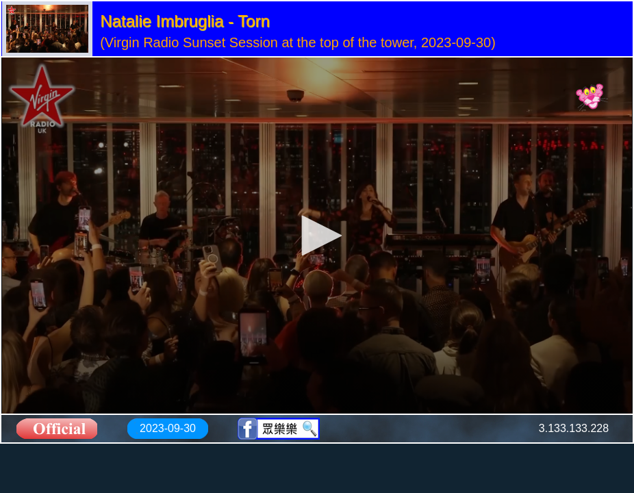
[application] (317, 236)
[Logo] (591, 98)
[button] (317, 235)
